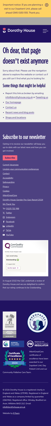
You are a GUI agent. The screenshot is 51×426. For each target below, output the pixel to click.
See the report (11, 268)
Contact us (10, 107)
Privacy (6, 186)
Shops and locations (15, 117)
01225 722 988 (12, 208)
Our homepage (13, 102)
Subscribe (10, 157)
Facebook (10, 221)
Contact (6, 173)
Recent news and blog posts (19, 112)
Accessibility (8, 178)
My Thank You (9, 204)
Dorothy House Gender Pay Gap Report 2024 (23, 200)
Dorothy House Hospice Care (19, 31)
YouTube (10, 235)
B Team (16, 413)
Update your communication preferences (21, 169)
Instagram (10, 217)
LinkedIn (10, 226)
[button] (45, 31)
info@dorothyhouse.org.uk (19, 97)
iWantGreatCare (10, 195)
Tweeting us (42, 97)
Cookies (6, 191)
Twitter (9, 213)
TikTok (8, 230)
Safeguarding (9, 182)
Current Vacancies (10, 165)
